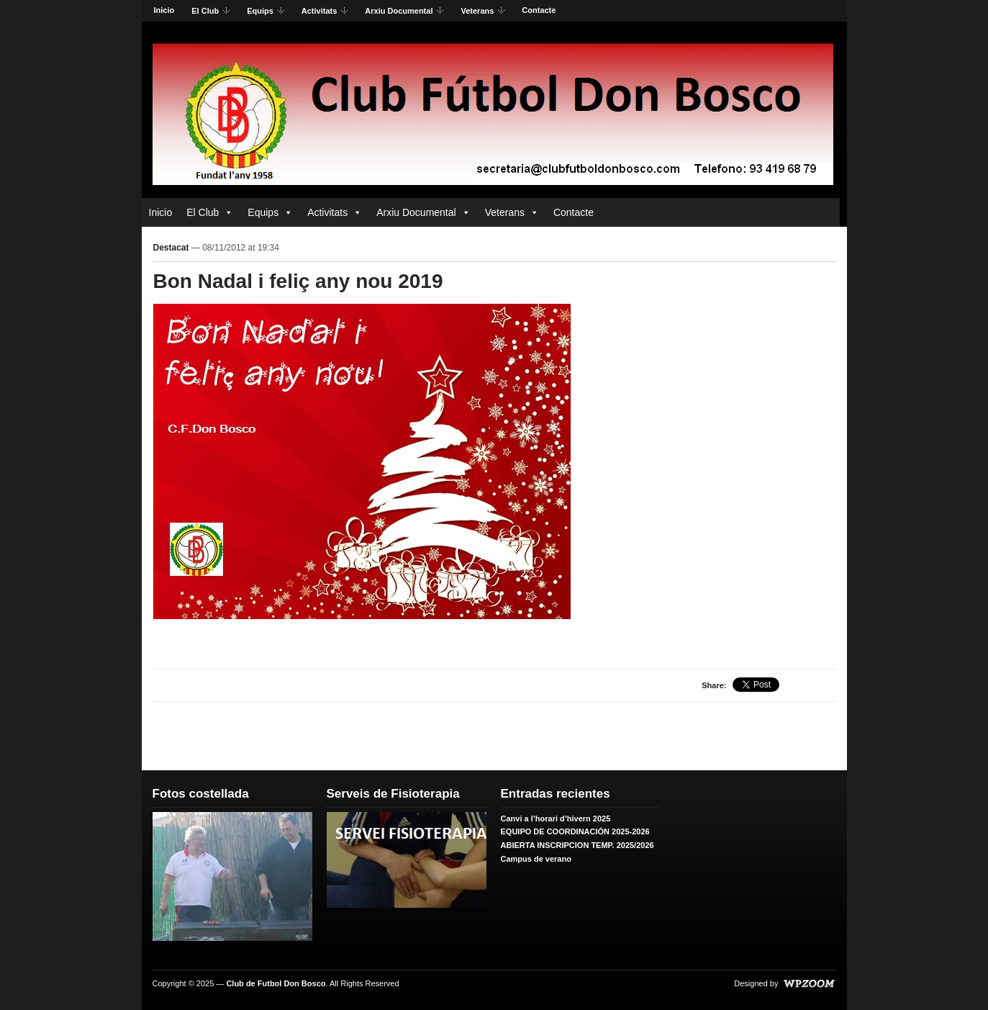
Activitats (320, 11)
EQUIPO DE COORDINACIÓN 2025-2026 (575, 831)
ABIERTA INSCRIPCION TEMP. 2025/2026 (577, 845)
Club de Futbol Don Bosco (275, 983)
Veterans (478, 11)
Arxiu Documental (399, 11)
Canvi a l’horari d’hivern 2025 (556, 818)
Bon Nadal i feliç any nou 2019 (298, 281)
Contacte (539, 10)
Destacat (171, 248)
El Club (206, 11)
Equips (261, 11)
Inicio (164, 10)
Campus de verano (536, 859)
